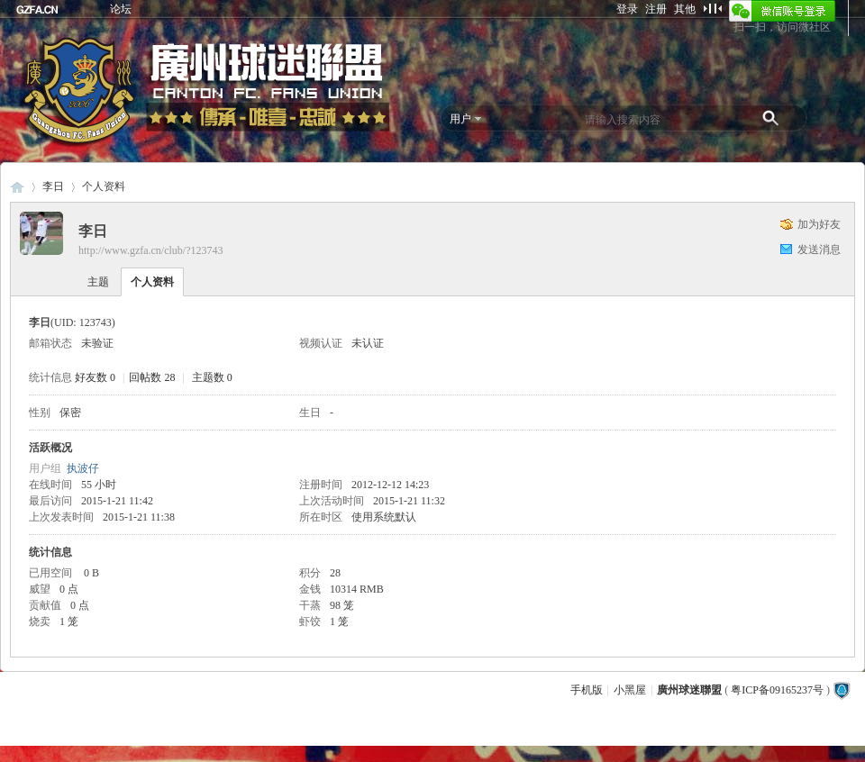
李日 (53, 186)
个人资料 (152, 282)
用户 (460, 119)
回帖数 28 (152, 377)
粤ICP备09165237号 (777, 690)
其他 (685, 9)
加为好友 (819, 224)
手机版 (586, 690)
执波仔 (83, 468)
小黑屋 (630, 690)
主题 (98, 282)
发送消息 (819, 249)
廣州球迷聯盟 (17, 187)
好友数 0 (95, 377)
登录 (627, 9)
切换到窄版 (712, 8)
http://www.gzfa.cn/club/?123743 (150, 250)
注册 (656, 9)
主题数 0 (212, 377)
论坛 (121, 9)
